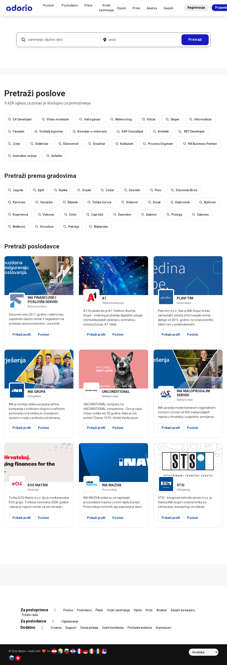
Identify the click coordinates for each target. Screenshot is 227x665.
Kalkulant (124, 143)
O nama (56, 627)
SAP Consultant (130, 131)
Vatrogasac (90, 119)
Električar (39, 143)
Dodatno (34, 627)
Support (70, 627)
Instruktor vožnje (22, 156)
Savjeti (168, 8)
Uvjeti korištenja (113, 627)
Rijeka (60, 190)
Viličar (149, 119)
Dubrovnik (179, 202)
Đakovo (149, 214)
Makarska (98, 226)
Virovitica (44, 226)
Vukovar (46, 214)
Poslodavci (69, 5)
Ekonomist (68, 143)
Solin (70, 214)
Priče (136, 8)
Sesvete (132, 190)
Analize (152, 8)
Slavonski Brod (184, 190)
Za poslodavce (39, 621)
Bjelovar (207, 202)
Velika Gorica (99, 202)
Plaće (88, 5)
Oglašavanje (69, 621)
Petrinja (71, 226)
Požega (174, 214)
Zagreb (15, 190)
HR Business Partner (200, 143)
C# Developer (20, 119)
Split (38, 190)
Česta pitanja (89, 627)
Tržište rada (30, 615)
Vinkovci (129, 202)
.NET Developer (191, 131)
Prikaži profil (22, 334)
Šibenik (70, 202)
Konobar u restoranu (90, 131)
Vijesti (121, 8)
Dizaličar (97, 143)
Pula (155, 190)
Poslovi (48, 5)
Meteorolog (121, 119)
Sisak (154, 202)
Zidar (14, 143)
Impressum (163, 627)
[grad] (143, 40)
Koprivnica (18, 214)
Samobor (122, 214)
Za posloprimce (40, 610)
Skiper (173, 119)
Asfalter (54, 156)
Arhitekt (161, 131)
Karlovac (16, 202)
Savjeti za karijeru (183, 610)
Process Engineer (158, 143)
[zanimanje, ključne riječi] (62, 40)
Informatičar (200, 119)
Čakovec (200, 214)
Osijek (84, 190)
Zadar (107, 190)
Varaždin (44, 202)
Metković (16, 226)
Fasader (16, 131)
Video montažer (55, 119)
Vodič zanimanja (106, 8)
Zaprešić (94, 214)
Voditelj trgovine (49, 131)
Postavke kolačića (140, 627)
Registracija (196, 7)
